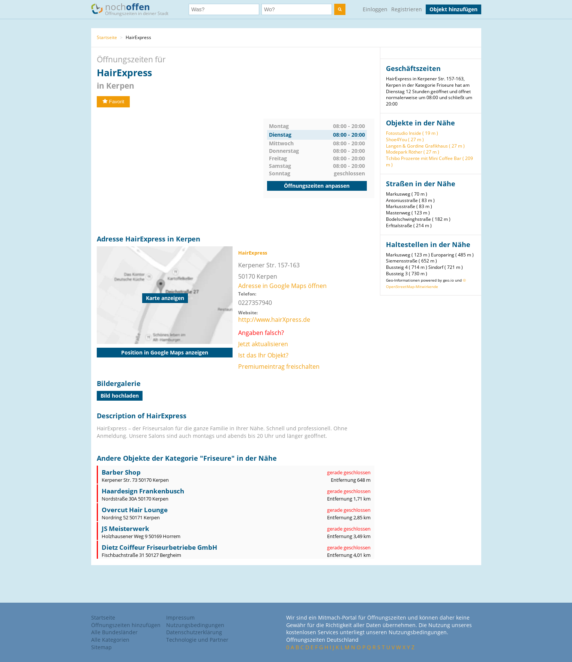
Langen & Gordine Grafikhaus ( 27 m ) (425, 146)
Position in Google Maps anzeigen (164, 352)
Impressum (180, 617)
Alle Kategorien (110, 639)
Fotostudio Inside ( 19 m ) (412, 133)
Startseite (107, 37)
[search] (339, 9)
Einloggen (375, 9)
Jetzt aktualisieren (263, 344)
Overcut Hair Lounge (135, 509)
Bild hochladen (120, 395)
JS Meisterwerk (125, 528)
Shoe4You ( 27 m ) (405, 139)
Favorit (113, 101)
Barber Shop (121, 472)
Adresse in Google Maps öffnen (282, 286)
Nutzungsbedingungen (195, 625)
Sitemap (101, 647)
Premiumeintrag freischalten (279, 366)
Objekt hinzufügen (453, 9)
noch (133, 8)
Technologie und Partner (197, 639)
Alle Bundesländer (114, 632)
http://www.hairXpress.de (274, 319)
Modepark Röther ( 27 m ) (412, 152)
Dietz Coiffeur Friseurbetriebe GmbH (159, 547)
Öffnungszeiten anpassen (317, 185)
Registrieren (406, 9)
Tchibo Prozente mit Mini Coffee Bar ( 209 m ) (429, 161)
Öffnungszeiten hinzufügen (126, 625)
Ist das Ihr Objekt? (263, 355)
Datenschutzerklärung (194, 632)
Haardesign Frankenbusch (143, 491)
